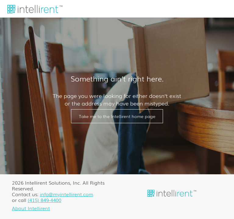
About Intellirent (31, 208)
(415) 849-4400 (44, 199)
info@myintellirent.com (66, 194)
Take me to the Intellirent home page (117, 116)
